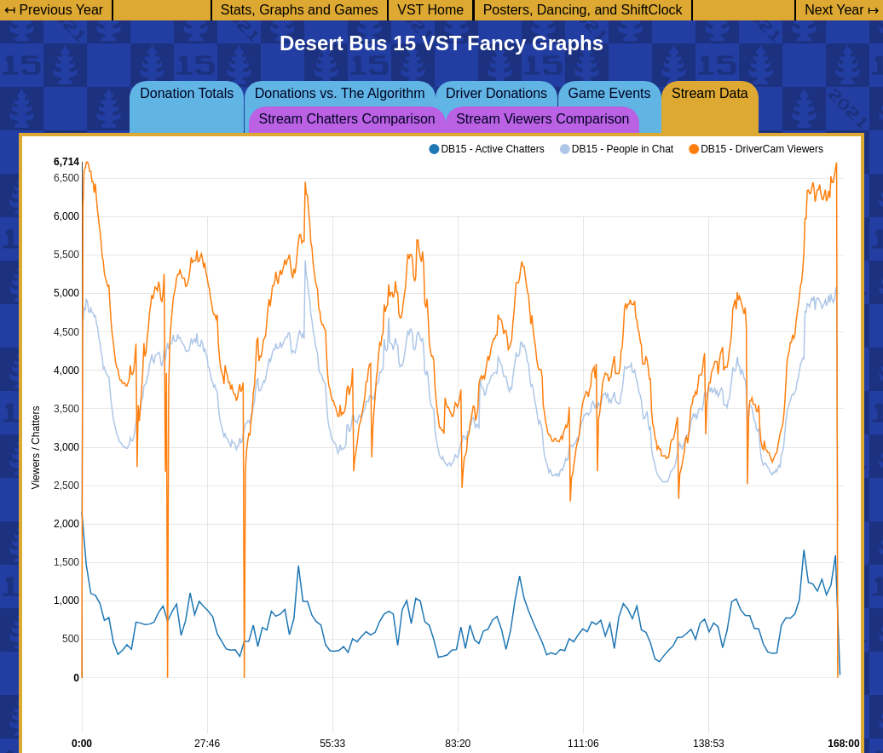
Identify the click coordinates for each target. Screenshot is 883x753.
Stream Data (710, 93)
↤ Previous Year (53, 10)
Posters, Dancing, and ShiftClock (583, 10)
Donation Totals (187, 93)
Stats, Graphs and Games (299, 10)
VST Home (430, 10)
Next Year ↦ (842, 10)
